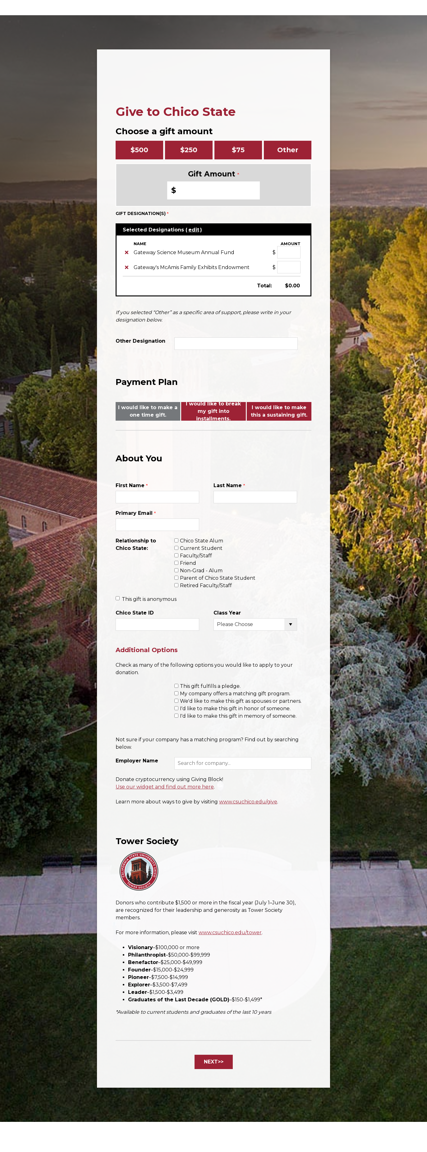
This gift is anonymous (149, 599)
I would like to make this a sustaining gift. (279, 411)
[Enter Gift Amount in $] (213, 190)
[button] (242, 763)
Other (287, 150)
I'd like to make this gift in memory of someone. (238, 716)
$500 (139, 150)
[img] (126, 252)
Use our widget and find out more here (165, 787)
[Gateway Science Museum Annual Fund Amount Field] (289, 252)
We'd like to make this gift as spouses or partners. (240, 701)
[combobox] (242, 763)
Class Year (227, 613)
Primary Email (136, 513)
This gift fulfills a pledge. (210, 686)
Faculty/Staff (196, 556)
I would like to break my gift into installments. (213, 411)
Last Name (229, 485)
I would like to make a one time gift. (147, 411)
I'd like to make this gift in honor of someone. (235, 708)
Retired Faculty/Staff (206, 585)
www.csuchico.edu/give (248, 802)
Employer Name (137, 761)
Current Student (201, 548)
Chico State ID (135, 613)
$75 (238, 150)
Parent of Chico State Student (217, 578)
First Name (132, 485)
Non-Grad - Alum (201, 571)
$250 (188, 150)
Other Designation (140, 341)
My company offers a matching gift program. (235, 694)
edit (193, 230)
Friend (188, 563)
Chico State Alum (201, 541)
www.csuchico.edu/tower (230, 932)
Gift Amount (213, 174)
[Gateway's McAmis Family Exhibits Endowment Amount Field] (289, 267)
